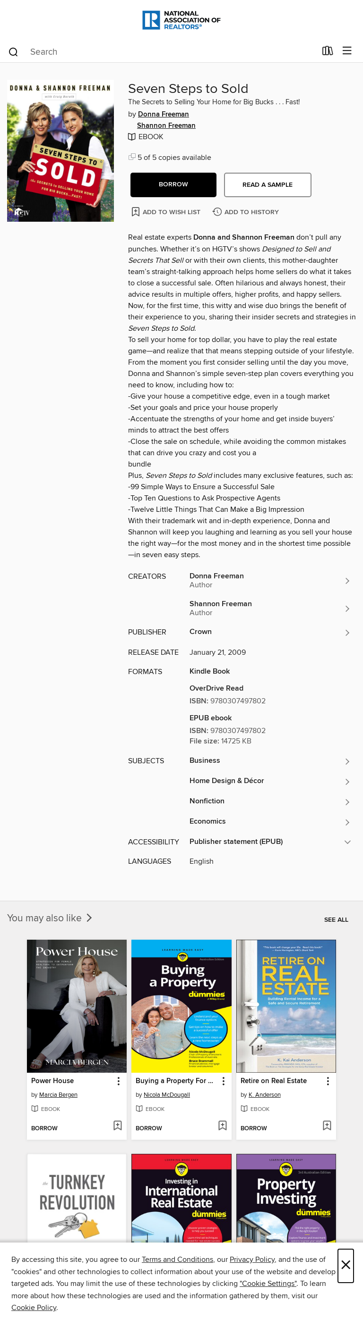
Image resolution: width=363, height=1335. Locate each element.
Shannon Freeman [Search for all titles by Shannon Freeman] (166, 126)
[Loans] (328, 53)
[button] (173, 185)
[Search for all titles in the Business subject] (270, 761)
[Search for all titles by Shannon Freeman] (270, 608)
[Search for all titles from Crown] (270, 633)
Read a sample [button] (267, 185)
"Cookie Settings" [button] (268, 1283)
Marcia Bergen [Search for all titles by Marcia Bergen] (58, 1095)
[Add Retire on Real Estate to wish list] (327, 1126)
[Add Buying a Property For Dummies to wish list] (222, 1126)
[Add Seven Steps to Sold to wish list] (166, 212)
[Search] (13, 51)
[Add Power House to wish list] (117, 1126)
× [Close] (346, 1266)
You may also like (50, 918)
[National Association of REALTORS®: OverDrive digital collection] (181, 20)
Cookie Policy (33, 1307)
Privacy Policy (252, 1259)
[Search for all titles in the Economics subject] (270, 822)
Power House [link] (52, 1081)
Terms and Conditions (177, 1259)
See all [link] (336, 920)
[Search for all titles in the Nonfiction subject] (270, 802)
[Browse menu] (347, 51)
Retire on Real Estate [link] (274, 1081)
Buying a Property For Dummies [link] (177, 1081)
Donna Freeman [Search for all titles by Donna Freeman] (163, 114)
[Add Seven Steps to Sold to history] (246, 212)
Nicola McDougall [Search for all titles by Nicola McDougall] (167, 1095)
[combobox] (162, 52)
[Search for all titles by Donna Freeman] (270, 580)
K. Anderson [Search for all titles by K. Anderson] (265, 1095)
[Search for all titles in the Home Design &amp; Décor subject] (270, 782)
